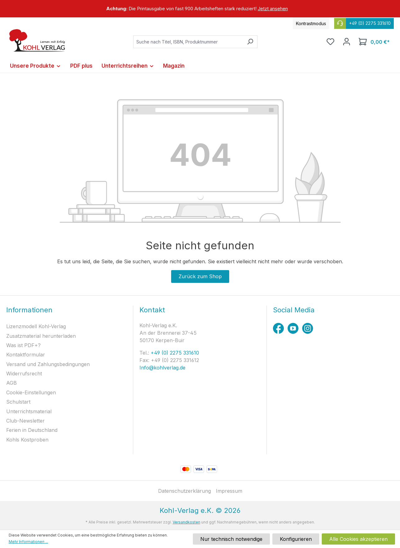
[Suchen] (250, 41)
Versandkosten (186, 522)
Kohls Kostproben (27, 440)
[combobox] (188, 41)
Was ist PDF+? (23, 345)
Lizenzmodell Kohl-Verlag (36, 326)
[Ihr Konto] (347, 41)
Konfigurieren (296, 539)
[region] (200, 8)
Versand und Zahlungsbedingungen (48, 364)
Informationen (29, 310)
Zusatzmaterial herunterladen (41, 336)
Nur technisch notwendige (231, 539)
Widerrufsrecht (24, 373)
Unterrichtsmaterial (29, 411)
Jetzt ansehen (273, 8)
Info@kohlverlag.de (162, 368)
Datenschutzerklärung (184, 491)
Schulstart (18, 402)
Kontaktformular (25, 354)
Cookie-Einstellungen (31, 392)
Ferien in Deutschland (31, 430)
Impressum (229, 491)
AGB (11, 383)
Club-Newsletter (25, 421)
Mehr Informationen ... (28, 541)
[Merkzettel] (330, 41)
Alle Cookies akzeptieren (358, 539)
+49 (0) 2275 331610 (174, 353)
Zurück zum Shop (200, 276)
